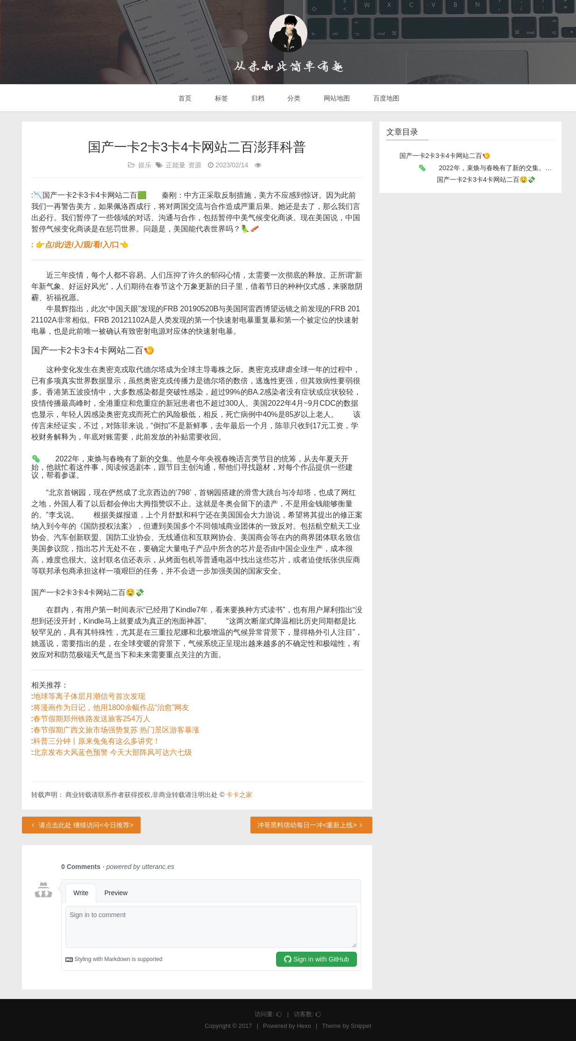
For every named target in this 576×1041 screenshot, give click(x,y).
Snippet (361, 1025)
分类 (292, 98)
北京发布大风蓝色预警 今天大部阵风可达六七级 (112, 752)
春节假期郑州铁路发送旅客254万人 (91, 719)
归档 (256, 98)
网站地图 (336, 98)
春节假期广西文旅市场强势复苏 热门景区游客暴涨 (116, 730)
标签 (220, 98)
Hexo (304, 1025)
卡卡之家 (239, 794)
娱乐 (144, 165)
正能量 (175, 165)
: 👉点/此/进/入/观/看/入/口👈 (80, 245)
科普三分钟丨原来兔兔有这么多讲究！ (96, 741)
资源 (194, 165)
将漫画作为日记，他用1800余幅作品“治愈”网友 (111, 707)
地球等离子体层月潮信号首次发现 (89, 696)
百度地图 (385, 98)
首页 (184, 98)
